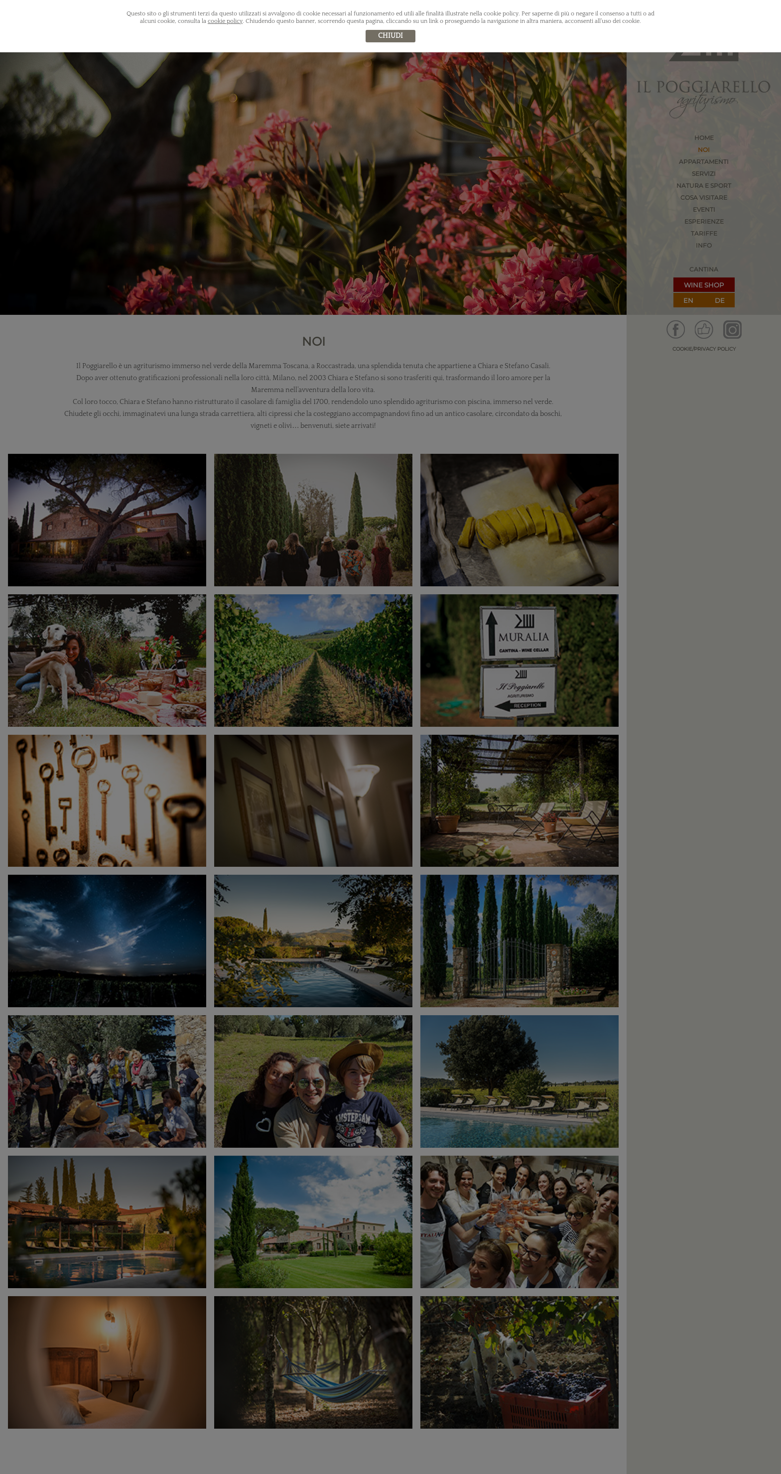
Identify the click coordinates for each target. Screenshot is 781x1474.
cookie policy (225, 21)
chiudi (390, 36)
